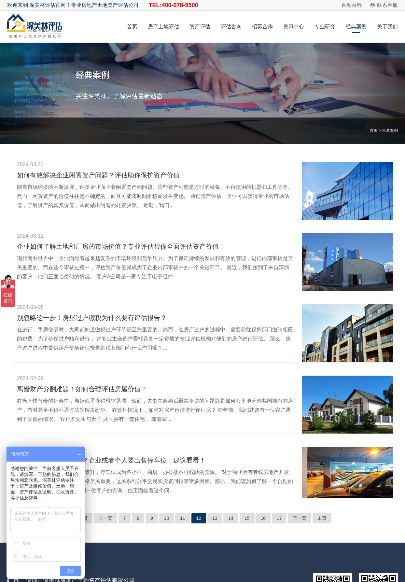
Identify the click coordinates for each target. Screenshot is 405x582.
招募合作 (262, 26)
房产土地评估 (163, 26)
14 (230, 518)
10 (166, 518)
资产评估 (199, 26)
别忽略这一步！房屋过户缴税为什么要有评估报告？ (92, 317)
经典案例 (356, 26)
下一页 (299, 518)
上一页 (105, 518)
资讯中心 (293, 26)
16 (263, 518)
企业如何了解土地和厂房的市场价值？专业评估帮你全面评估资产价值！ (121, 246)
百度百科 (351, 5)
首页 (132, 26)
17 (279, 518)
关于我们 (387, 26)
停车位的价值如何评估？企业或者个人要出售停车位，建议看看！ (111, 460)
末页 (322, 518)
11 (182, 518)
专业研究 (324, 26)
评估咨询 (231, 26)
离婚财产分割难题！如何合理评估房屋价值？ (82, 389)
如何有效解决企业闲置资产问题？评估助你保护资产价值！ (101, 175)
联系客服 (387, 5)
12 (199, 518)
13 (214, 518)
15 (247, 518)
